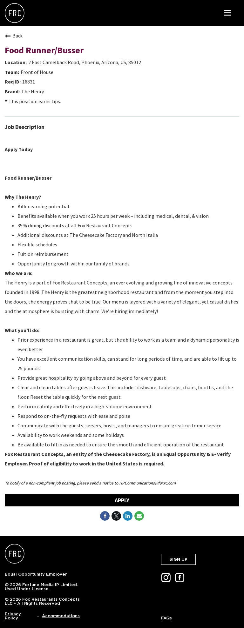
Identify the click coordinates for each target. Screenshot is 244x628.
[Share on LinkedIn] (127, 516)
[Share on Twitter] (116, 516)
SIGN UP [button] (178, 559)
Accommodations (61, 616)
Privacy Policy (13, 616)
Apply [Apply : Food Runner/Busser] (122, 500)
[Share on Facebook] (105, 516)
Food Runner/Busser (44, 50)
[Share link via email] (139, 516)
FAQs (166, 618)
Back (14, 35)
